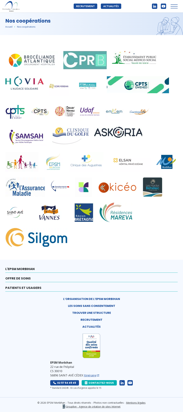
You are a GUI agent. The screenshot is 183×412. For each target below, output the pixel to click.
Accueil (8, 26)
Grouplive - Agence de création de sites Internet (93, 406)
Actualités (111, 6)
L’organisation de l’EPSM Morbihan (91, 299)
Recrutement (85, 6)
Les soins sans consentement (91, 306)
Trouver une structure (91, 313)
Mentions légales (136, 402)
